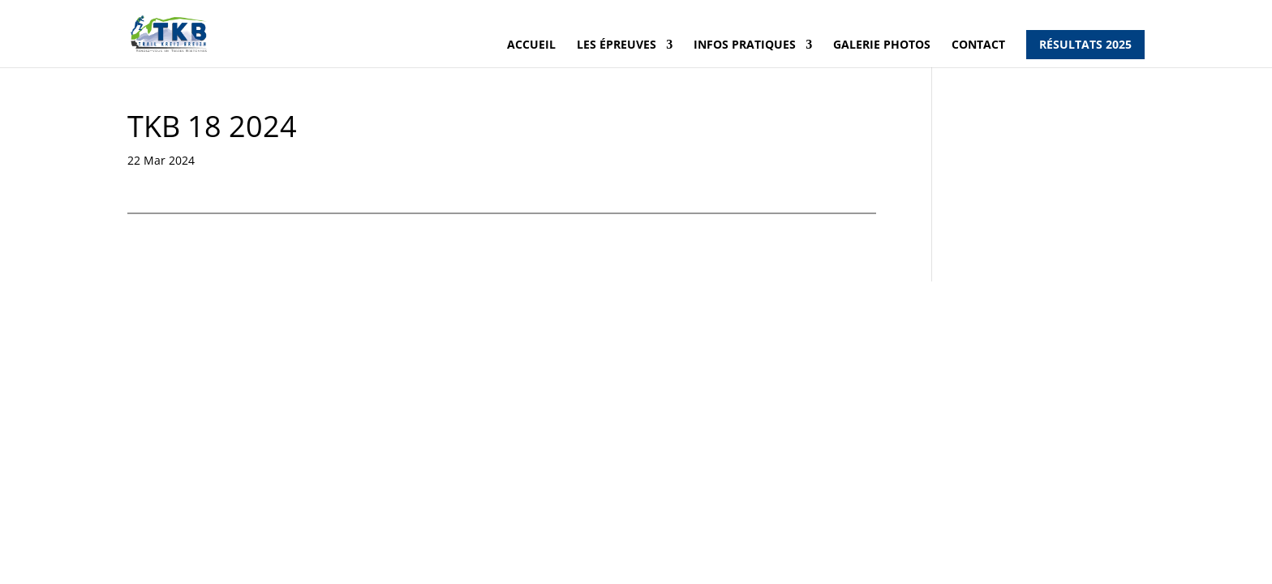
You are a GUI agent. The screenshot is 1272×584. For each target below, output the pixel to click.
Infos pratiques (745, 44)
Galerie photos (881, 44)
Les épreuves (616, 44)
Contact (978, 44)
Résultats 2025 (1085, 44)
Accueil (531, 44)
